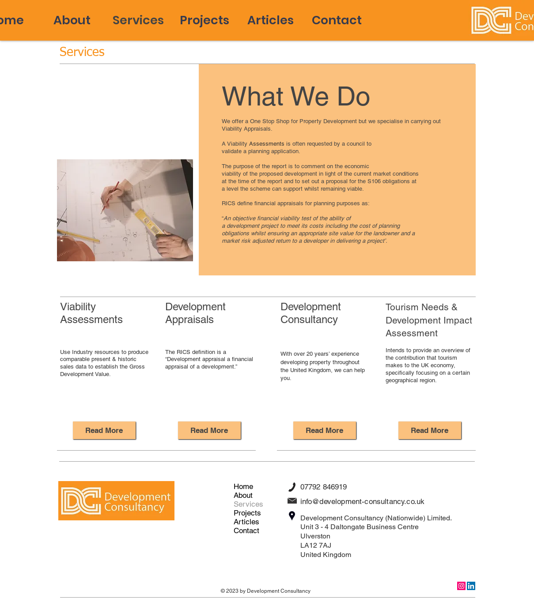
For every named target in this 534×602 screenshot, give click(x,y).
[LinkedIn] (471, 586)
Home (243, 486)
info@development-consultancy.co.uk (362, 501)
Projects (247, 512)
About (243, 495)
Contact (246, 530)
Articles (246, 521)
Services (248, 504)
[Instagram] (461, 586)
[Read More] (104, 430)
